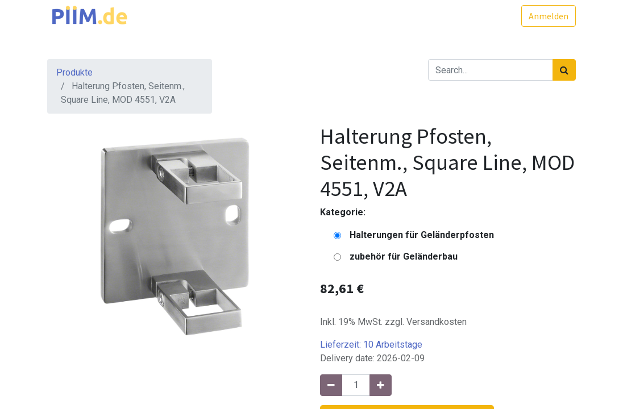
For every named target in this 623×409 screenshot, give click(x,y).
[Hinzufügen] (380, 385)
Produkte (74, 72)
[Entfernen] (331, 385)
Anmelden (548, 16)
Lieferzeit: (371, 344)
